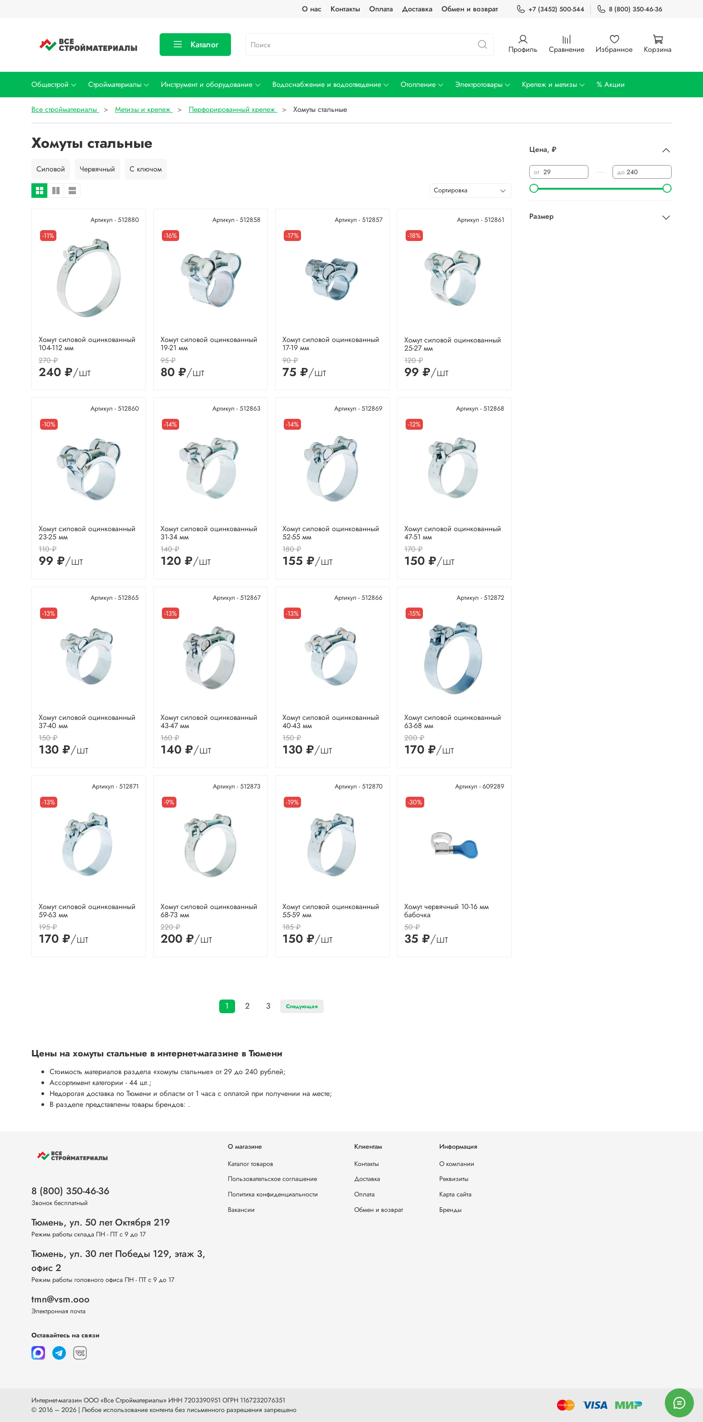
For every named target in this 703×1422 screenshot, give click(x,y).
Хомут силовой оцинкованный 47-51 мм (452, 532)
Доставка (417, 9)
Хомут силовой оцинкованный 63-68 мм (452, 721)
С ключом (146, 169)
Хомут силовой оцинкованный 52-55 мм (330, 532)
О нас (311, 9)
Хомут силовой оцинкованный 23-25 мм (87, 532)
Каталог (195, 44)
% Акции (611, 84)
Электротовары (483, 84)
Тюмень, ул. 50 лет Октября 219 (100, 1222)
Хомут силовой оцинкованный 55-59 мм (330, 910)
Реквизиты (453, 1178)
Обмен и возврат (470, 9)
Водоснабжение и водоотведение (331, 84)
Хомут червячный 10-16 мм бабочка (446, 910)
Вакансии (241, 1209)
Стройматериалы (119, 84)
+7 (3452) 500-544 (550, 9)
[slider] (534, 188)
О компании (456, 1163)
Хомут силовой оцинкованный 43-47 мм (209, 721)
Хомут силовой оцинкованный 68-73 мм (209, 910)
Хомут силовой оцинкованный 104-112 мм (87, 343)
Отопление (422, 84)
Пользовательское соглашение (272, 1178)
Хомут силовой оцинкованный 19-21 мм (209, 343)
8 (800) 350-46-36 (630, 9)
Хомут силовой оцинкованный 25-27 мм (452, 344)
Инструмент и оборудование (211, 84)
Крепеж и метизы (554, 84)
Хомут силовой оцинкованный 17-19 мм (330, 343)
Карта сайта (455, 1194)
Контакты (345, 9)
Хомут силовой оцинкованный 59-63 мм (87, 910)
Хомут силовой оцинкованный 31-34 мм (209, 532)
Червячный (97, 169)
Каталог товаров (250, 1163)
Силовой (50, 169)
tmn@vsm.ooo (60, 1299)
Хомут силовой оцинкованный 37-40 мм (87, 721)
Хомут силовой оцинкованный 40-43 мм (330, 721)
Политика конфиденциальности (273, 1194)
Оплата (381, 9)
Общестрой (54, 84)
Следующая (302, 1006)
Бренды (450, 1209)
